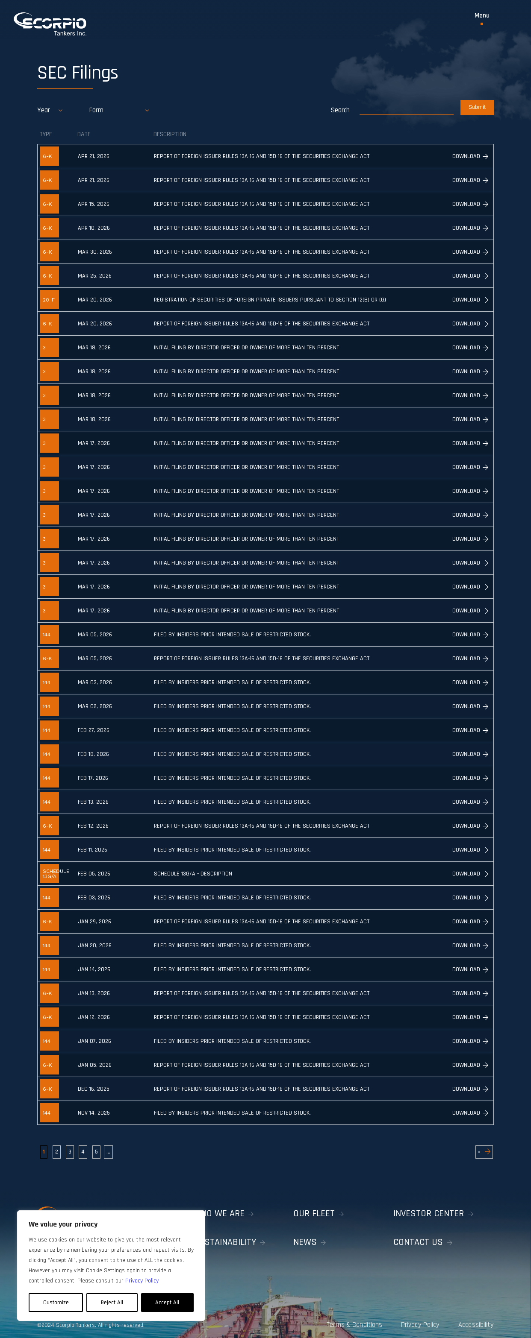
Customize (56, 1302)
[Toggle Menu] (482, 18)
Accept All (167, 1302)
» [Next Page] (484, 1151)
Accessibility (478, 1319)
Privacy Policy (414, 1319)
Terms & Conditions (341, 1319)
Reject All (112, 1302)
